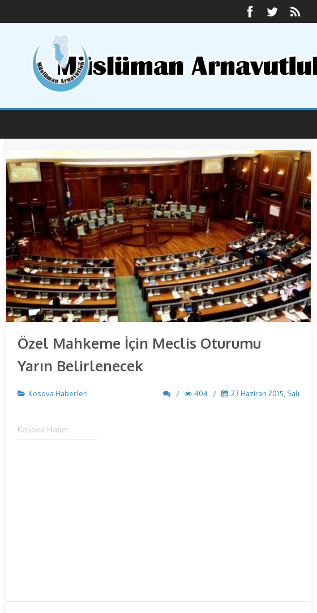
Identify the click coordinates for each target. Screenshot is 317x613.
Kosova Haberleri (58, 393)
